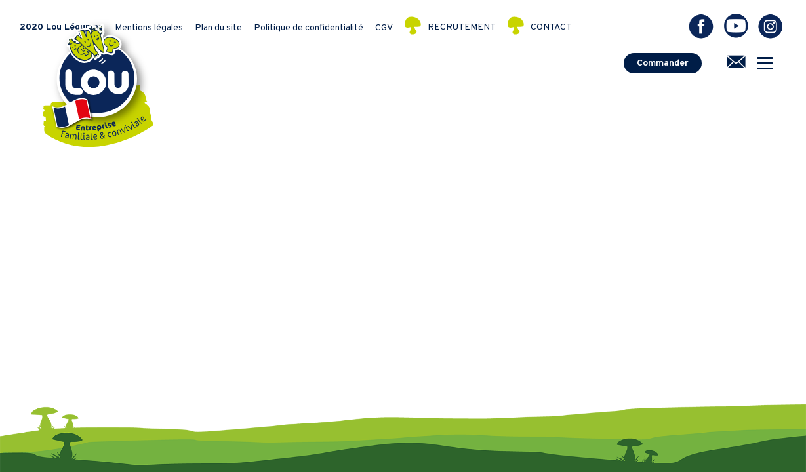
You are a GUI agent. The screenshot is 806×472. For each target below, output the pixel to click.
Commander (663, 63)
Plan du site (218, 27)
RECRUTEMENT (462, 27)
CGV (384, 27)
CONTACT (551, 27)
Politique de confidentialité (308, 27)
